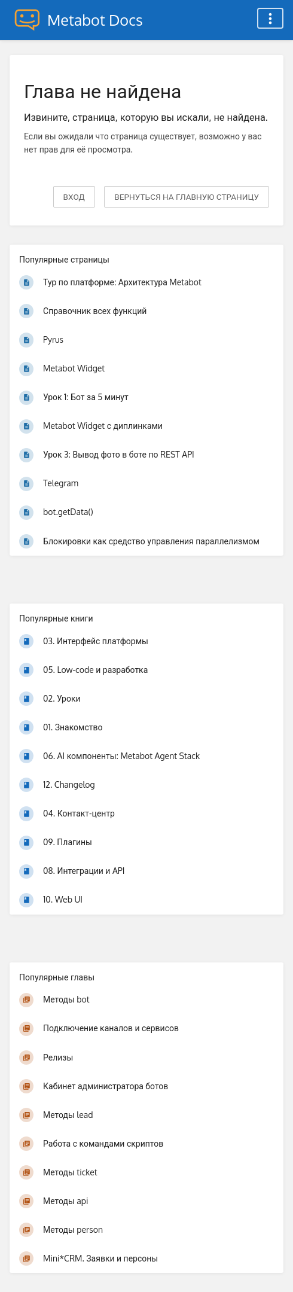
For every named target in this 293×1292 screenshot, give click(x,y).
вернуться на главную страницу (186, 196)
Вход (74, 196)
